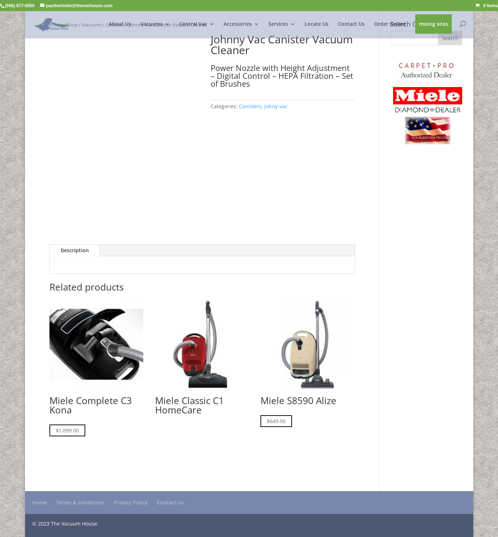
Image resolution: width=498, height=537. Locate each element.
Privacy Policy (131, 502)
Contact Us (351, 24)
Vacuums (151, 24)
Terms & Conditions (80, 502)
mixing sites (433, 24)
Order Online (390, 24)
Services (278, 24)
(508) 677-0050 (19, 5)
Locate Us (317, 24)
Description (75, 250)
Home (39, 502)
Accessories (238, 24)
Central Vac (193, 24)
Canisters (250, 106)
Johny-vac (275, 106)
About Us (120, 24)
